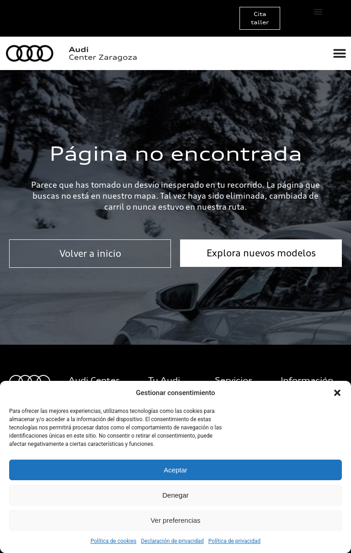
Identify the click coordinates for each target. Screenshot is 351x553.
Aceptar (175, 470)
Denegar (175, 495)
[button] (337, 392)
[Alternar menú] (318, 11)
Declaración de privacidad (172, 541)
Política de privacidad (234, 541)
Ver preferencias (175, 520)
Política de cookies (113, 541)
